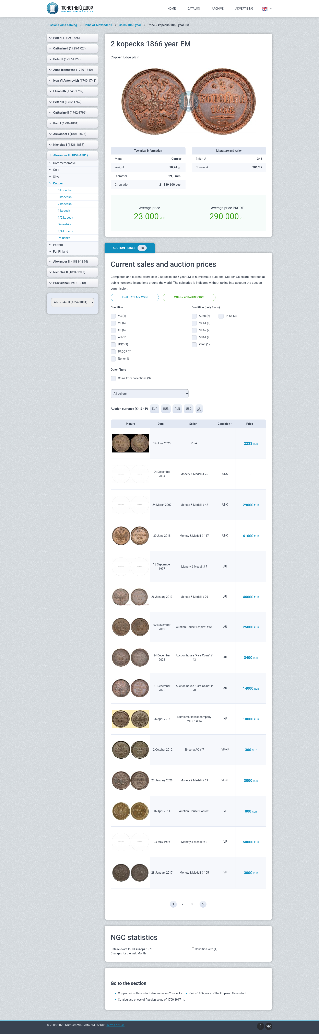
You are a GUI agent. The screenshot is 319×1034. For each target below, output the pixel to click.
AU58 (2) (204, 316)
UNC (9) (123, 344)
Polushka (64, 238)
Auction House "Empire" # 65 (194, 627)
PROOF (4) (124, 351)
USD (189, 408)
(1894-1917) (67, 272)
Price (251, 423)
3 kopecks (65, 197)
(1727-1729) (65, 59)
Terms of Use (115, 1025)
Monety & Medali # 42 (194, 504)
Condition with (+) (206, 949)
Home (172, 8)
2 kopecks (65, 204)
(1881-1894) (68, 262)
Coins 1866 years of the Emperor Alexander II (217, 993)
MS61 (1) (205, 323)
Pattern (56, 245)
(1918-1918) (67, 283)
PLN (177, 408)
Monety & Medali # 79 (194, 596)
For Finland (58, 251)
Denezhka (64, 224)
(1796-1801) (64, 123)
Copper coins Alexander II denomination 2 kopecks (150, 993)
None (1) (123, 358)
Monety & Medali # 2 (194, 841)
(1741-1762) (66, 91)
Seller (194, 423)
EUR (154, 408)
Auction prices (130, 248)
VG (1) (122, 316)
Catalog (194, 8)
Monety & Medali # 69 (194, 780)
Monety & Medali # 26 (194, 474)
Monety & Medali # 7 (194, 566)
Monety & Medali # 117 (194, 535)
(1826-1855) (66, 145)
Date (162, 423)
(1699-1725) (64, 38)
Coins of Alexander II (98, 25)
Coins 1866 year (130, 25)
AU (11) (123, 337)
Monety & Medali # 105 (194, 872)
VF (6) (122, 323)
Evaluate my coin (134, 297)
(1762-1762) (65, 102)
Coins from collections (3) (134, 378)
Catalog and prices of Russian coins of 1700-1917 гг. (151, 999)
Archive (218, 8)
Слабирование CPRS (189, 297)
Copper (55, 183)
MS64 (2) (205, 337)
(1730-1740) (71, 70)
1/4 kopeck (65, 231)
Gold (54, 170)
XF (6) (122, 330)
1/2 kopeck (65, 217)
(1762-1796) (67, 113)
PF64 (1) (204, 344)
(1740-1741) (72, 81)
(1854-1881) (68, 155)
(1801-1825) (67, 134)
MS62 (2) (205, 330)
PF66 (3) (231, 316)
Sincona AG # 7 (194, 749)
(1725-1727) (67, 48)
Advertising (244, 8)
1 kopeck (64, 210)
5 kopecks (65, 190)
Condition (225, 423)
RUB (166, 408)
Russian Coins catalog (62, 25)
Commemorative (62, 163)
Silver (54, 177)
